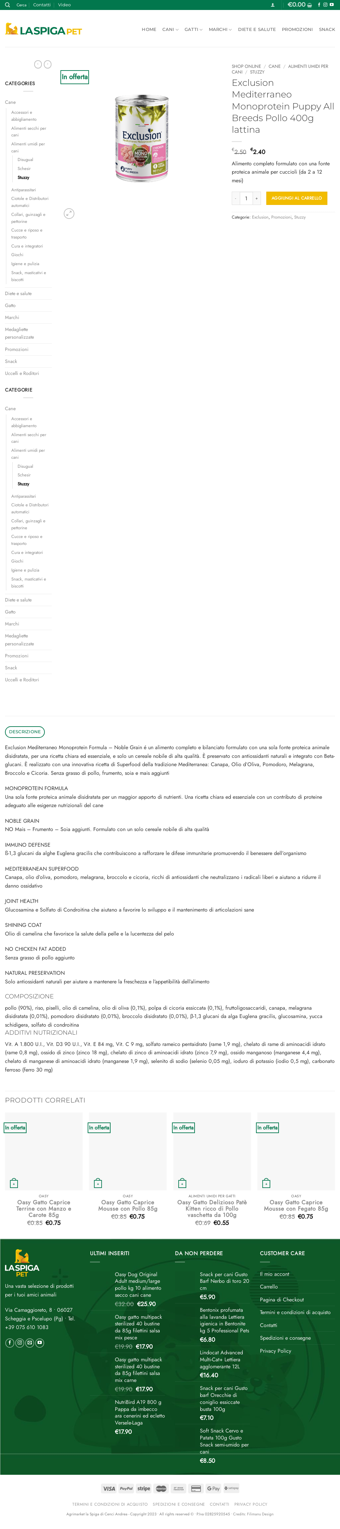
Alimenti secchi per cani (28, 131)
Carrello (269, 1286)
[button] (273, 5)
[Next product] (38, 64)
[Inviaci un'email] (29, 1343)
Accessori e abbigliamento (24, 115)
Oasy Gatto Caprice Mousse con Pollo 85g (128, 1205)
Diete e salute (257, 29)
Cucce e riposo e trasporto (26, 233)
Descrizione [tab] (25, 731)
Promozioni (297, 29)
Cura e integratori (27, 246)
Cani (170, 30)
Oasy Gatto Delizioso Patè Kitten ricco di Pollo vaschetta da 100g (212, 1208)
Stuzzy (23, 177)
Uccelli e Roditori (22, 373)
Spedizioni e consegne (285, 1338)
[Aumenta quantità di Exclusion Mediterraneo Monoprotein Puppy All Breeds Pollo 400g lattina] (257, 198)
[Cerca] (7, 5)
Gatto (10, 305)
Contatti (42, 4)
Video (64, 4)
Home (149, 29)
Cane (10, 102)
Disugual (25, 159)
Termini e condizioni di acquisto (295, 1312)
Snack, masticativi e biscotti (28, 276)
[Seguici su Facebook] (319, 5)
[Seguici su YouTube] (332, 5)
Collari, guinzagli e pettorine (28, 218)
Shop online (246, 66)
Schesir (24, 168)
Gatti (194, 30)
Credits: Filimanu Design (253, 1514)
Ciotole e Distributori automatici (29, 202)
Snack (327, 29)
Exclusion (260, 217)
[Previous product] (47, 64)
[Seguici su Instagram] (325, 5)
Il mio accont (274, 1274)
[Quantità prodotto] (246, 198)
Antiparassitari (23, 190)
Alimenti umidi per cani (28, 147)
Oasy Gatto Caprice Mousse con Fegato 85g (296, 1205)
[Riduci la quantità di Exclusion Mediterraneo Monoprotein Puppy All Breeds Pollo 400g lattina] (236, 198)
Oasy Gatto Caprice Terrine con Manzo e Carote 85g (43, 1208)
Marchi (220, 30)
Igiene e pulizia (25, 263)
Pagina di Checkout (282, 1299)
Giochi (17, 255)
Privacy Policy (275, 1351)
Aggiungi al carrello (297, 198)
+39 (26, 1327)
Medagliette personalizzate (19, 333)
